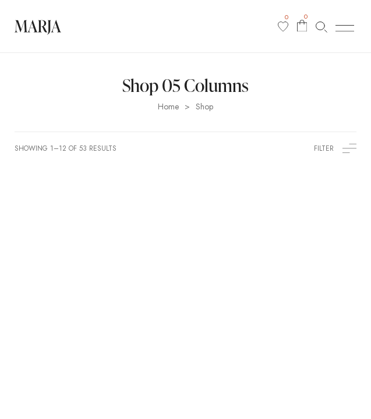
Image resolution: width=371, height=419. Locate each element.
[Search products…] (321, 26)
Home (168, 107)
